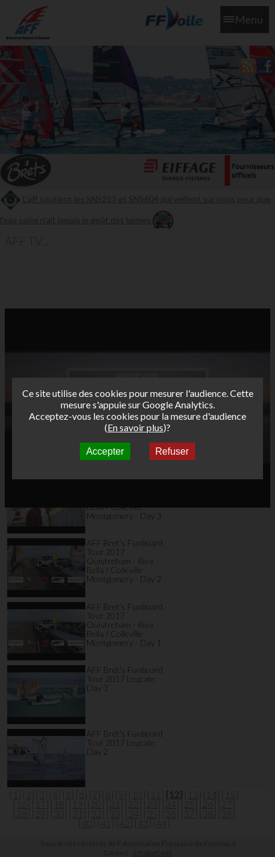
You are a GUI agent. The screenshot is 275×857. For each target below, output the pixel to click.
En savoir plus (135, 427)
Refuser (172, 451)
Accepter (105, 451)
